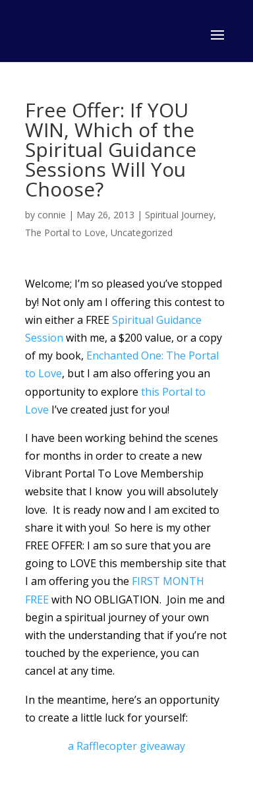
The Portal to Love (65, 232)
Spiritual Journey (179, 214)
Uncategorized (142, 232)
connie (52, 214)
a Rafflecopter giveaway (126, 746)
